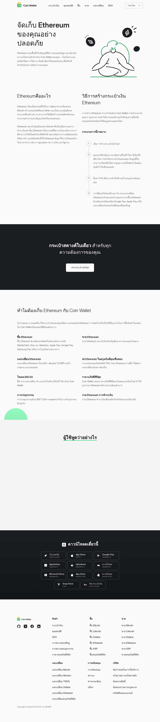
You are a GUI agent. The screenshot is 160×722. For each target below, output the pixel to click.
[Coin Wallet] (27, 5)
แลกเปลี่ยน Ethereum (62, 693)
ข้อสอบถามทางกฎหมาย (125, 687)
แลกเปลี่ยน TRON (61, 681)
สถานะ (91, 675)
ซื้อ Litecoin (95, 631)
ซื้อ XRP (94, 648)
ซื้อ (78, 5)
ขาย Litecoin (128, 631)
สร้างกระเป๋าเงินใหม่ (80, 267)
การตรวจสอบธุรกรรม (62, 648)
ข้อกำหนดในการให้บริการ (126, 669)
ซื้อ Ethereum (96, 642)
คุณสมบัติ (68, 5)
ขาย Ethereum (129, 642)
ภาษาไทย (134, 5)
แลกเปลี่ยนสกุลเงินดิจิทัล (64, 698)
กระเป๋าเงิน (54, 5)
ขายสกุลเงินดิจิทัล (130, 654)
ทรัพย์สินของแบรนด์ (122, 693)
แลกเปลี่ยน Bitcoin (61, 669)
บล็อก (90, 687)
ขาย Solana (127, 637)
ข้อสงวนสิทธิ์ (119, 681)
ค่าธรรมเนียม (94, 681)
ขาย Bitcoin (127, 625)
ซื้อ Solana (95, 637)
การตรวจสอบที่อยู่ (61, 642)
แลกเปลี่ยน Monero (61, 675)
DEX (110, 5)
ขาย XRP (126, 648)
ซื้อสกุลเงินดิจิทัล (98, 654)
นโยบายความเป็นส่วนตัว (125, 675)
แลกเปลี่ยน (98, 5)
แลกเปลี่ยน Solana (61, 687)
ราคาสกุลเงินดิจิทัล (61, 654)
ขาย (87, 5)
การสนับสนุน (94, 669)
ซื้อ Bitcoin (95, 625)
